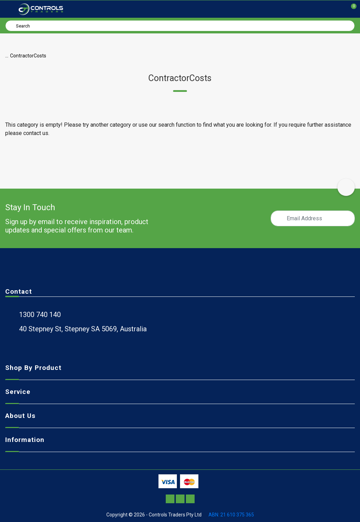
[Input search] (180, 25)
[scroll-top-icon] (346, 187)
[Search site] (11, 25)
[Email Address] (313, 218)
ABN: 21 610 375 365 (231, 514)
